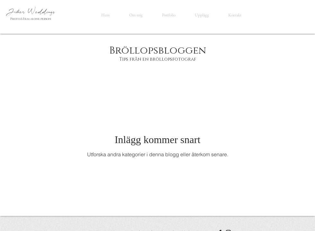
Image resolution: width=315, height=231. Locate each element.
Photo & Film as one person (30, 19)
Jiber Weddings (32, 12)
